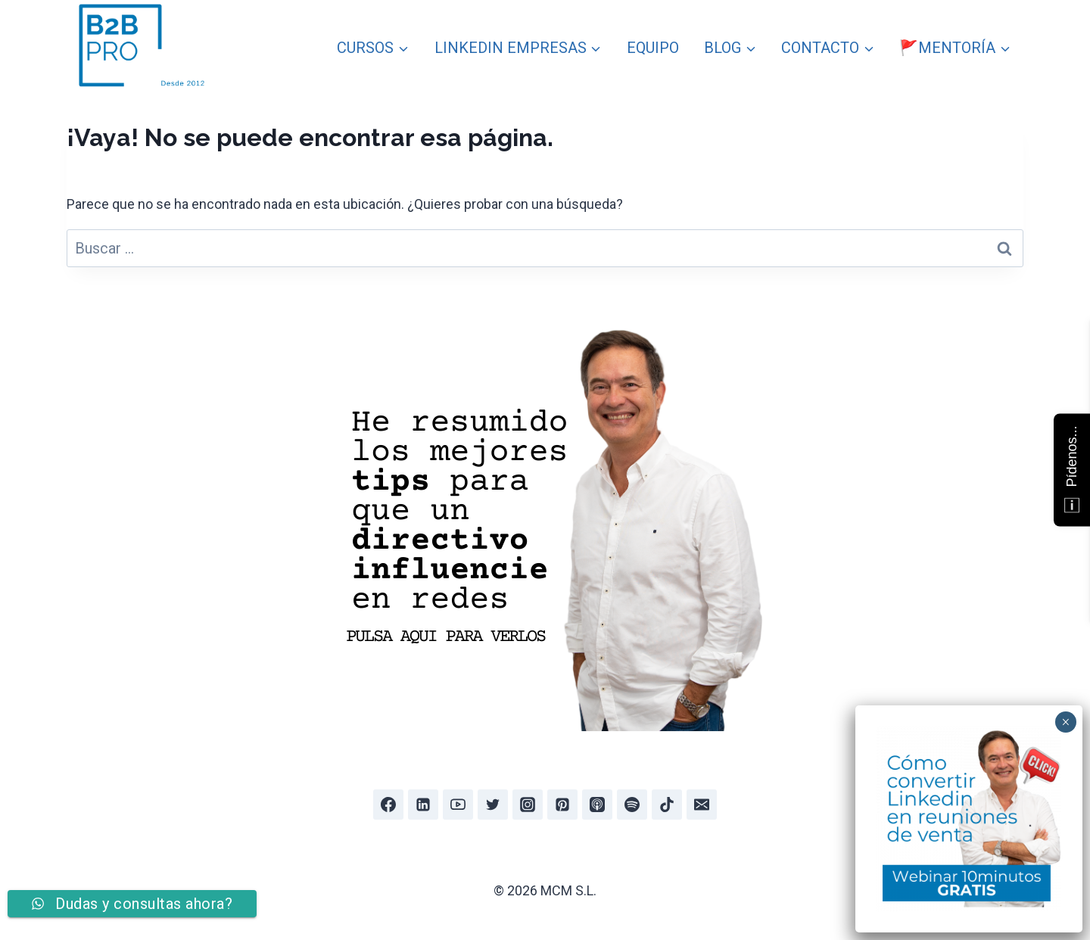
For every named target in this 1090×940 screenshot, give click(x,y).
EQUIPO (653, 48)
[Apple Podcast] (597, 804)
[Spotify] (632, 804)
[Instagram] (527, 804)
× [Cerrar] (1065, 722)
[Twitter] (493, 804)
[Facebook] (388, 804)
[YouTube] (458, 804)
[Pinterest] (562, 804)
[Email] (702, 804)
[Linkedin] (423, 804)
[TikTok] (667, 804)
